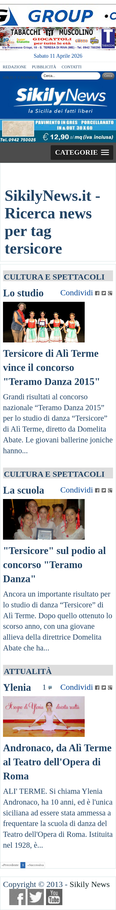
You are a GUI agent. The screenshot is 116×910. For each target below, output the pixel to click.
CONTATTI (71, 66)
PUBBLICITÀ (44, 66)
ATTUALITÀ (28, 671)
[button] (82, 152)
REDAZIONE (14, 66)
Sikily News (89, 884)
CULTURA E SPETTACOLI (54, 276)
